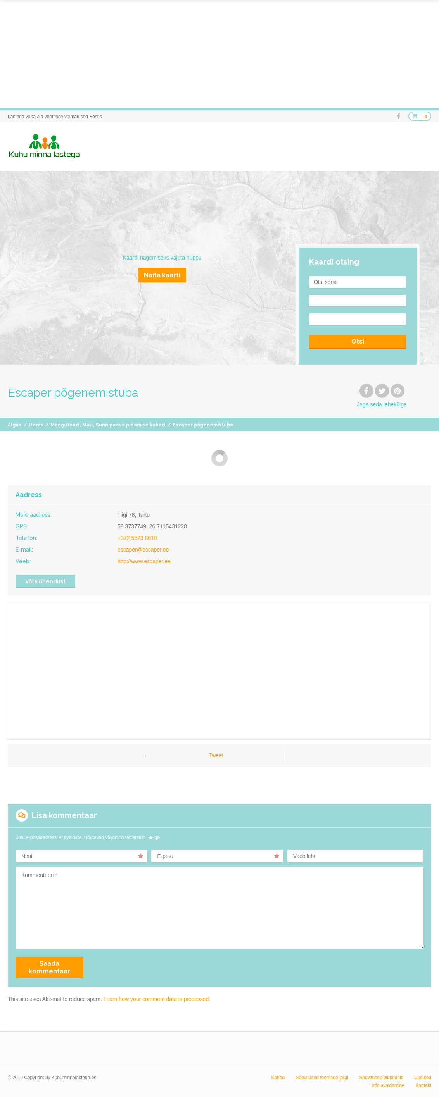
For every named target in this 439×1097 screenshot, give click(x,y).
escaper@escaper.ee (143, 550)
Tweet (216, 755)
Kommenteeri (39, 875)
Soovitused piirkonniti (381, 1077)
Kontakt (423, 1085)
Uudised (422, 1077)
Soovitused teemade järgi (322, 1077)
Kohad (278, 1077)
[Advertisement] (219, 54)
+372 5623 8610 (137, 538)
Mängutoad (64, 425)
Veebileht (304, 856)
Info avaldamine (388, 1085)
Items (36, 425)
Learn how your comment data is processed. (157, 999)
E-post (218, 856)
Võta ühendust (45, 581)
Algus (14, 425)
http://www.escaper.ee (144, 561)
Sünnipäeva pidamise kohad (130, 425)
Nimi (82, 856)
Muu (87, 425)
